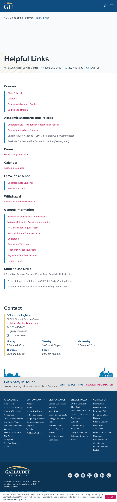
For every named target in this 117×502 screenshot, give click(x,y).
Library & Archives (34, 411)
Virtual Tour (53, 407)
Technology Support (34, 414)
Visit (92, 383)
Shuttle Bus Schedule (58, 414)
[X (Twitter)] (89, 475)
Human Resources (101, 407)
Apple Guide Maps (56, 436)
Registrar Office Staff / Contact (23, 255)
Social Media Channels (80, 410)
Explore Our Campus (57, 403)
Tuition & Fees (15, 261)
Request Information (98, 386)
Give (110, 383)
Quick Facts (9, 403)
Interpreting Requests (35, 418)
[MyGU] (70, 475)
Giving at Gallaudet (79, 432)
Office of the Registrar (21, 18)
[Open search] (106, 6)
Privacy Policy (20, 499)
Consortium (13, 238)
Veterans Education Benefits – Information (29, 222)
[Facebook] (96, 475)
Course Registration (17, 109)
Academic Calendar (14, 168)
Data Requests (77, 418)
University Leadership (13, 407)
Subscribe (75, 421)
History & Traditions (12, 411)
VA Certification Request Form (23, 227)
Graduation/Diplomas (18, 244)
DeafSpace (53, 439)
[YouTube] (76, 475)
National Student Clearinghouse (24, 233)
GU (6, 18)
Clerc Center (98, 443)
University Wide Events (81, 414)
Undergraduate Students (20, 183)
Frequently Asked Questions (22, 250)
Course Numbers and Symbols (23, 104)
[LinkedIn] (102, 475)
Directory (30, 403)
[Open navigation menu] (111, 6)
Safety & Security (100, 421)
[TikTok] (108, 475)
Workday (30, 429)
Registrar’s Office (100, 411)
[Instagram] (83, 475)
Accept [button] (110, 497)
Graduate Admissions (102, 432)
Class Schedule (15, 93)
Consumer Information (13, 418)
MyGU (29, 407)
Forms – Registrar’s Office (17, 154)
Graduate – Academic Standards (24, 130)
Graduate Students (17, 188)
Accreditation (9, 414)
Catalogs (12, 98)
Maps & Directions (56, 411)
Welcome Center (56, 425)
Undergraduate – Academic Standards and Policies (34, 124)
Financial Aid (98, 403)
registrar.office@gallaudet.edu (23, 323)
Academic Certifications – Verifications (27, 216)
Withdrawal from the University (20, 201)
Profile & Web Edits (34, 432)
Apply (101, 383)
